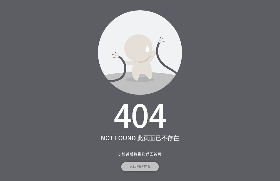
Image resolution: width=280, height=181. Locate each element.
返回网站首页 (140, 166)
